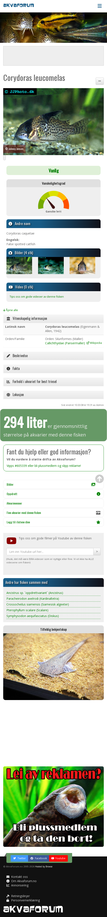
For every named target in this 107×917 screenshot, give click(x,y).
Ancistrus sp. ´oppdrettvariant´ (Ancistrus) (34, 593)
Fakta (13, 368)
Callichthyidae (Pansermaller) (65, 343)
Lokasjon (15, 394)
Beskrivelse (17, 355)
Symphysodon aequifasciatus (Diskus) (32, 616)
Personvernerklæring (23, 900)
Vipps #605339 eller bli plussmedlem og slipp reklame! (44, 466)
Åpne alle (10, 310)
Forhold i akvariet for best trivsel (32, 381)
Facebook (38, 858)
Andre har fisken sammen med (26, 582)
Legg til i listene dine (53, 522)
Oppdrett (53, 493)
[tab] (53, 319)
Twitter (19, 858)
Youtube (58, 858)
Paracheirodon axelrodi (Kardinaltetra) (32, 598)
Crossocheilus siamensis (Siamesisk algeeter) (37, 604)
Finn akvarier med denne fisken (53, 513)
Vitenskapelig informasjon (27, 318)
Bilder (51, 484)
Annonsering (17, 885)
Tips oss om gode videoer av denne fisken (37, 296)
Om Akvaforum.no (21, 881)
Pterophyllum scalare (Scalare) (27, 610)
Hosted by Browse (43, 866)
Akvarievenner (14, 503)
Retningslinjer (18, 896)
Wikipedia (94, 342)
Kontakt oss (17, 877)
